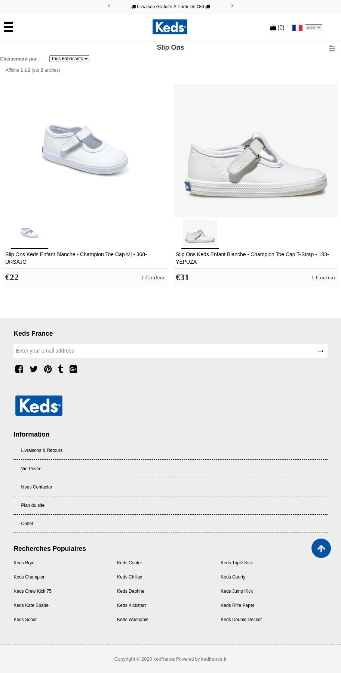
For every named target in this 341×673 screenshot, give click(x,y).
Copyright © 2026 (134, 659)
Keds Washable (132, 619)
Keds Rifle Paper (237, 605)
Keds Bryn (23, 562)
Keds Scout (24, 619)
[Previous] (109, 5)
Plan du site (32, 505)
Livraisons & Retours (41, 450)
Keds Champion (29, 577)
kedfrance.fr (214, 659)
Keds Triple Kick (237, 562)
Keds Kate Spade (30, 605)
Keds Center (129, 562)
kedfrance (164, 659)
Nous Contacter (36, 487)
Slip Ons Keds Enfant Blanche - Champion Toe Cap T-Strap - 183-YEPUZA (252, 258)
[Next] (232, 5)
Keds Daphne (130, 591)
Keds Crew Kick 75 (32, 591)
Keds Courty (233, 577)
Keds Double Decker (241, 619)
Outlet (27, 523)
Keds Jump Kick (237, 591)
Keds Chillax (129, 577)
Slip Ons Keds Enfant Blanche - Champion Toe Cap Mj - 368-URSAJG (76, 258)
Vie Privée (31, 468)
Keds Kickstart (131, 605)
